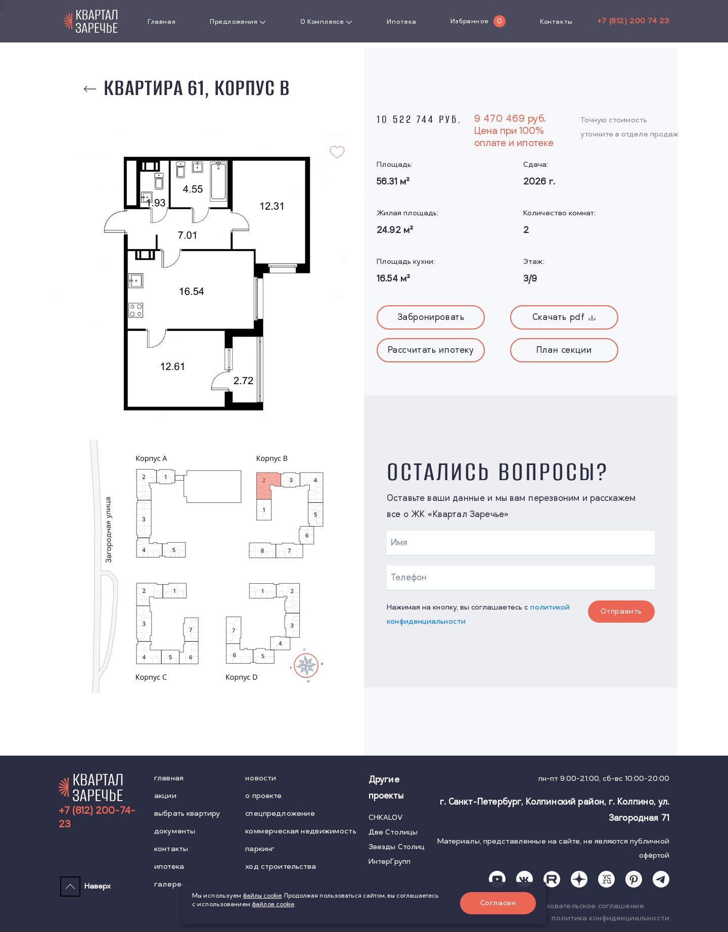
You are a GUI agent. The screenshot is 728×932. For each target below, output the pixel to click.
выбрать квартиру (187, 813)
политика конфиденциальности (610, 918)
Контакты (556, 21)
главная (169, 778)
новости (260, 778)
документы (174, 831)
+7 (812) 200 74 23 (633, 21)
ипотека (169, 866)
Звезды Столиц (397, 847)
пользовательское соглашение (586, 906)
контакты (171, 849)
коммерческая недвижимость (300, 831)
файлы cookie (262, 896)
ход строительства (280, 866)
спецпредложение (280, 813)
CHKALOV (386, 817)
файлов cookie (273, 904)
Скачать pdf (564, 317)
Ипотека (401, 21)
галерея (170, 884)
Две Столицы (393, 832)
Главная (161, 21)
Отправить (621, 611)
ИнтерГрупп (390, 861)
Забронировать (431, 317)
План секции (564, 350)
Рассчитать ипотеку (431, 350)
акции (165, 795)
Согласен (498, 903)
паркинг (260, 849)
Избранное (469, 21)
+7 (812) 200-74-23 (97, 818)
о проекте (263, 795)
